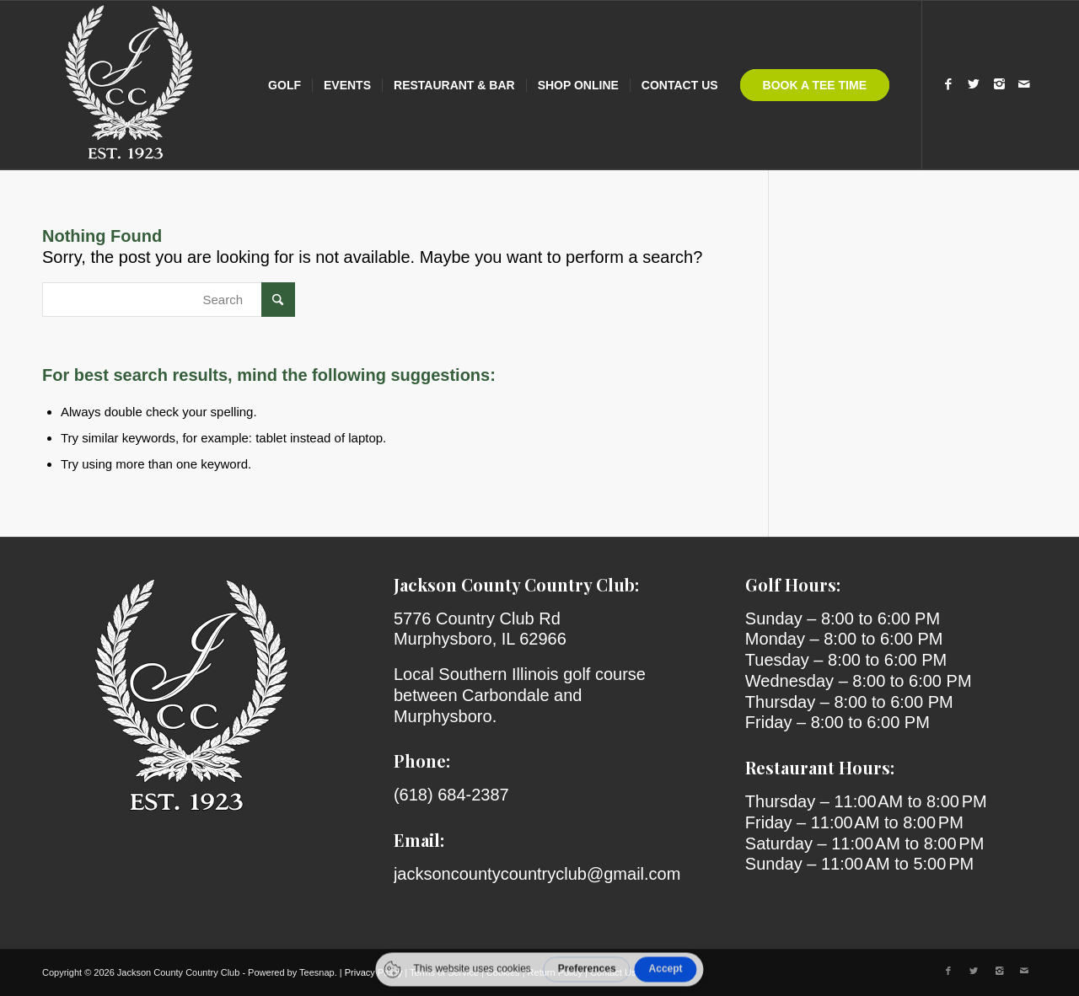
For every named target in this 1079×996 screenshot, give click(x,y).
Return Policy (555, 972)
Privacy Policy (373, 972)
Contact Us (613, 972)
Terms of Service (444, 972)
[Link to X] (973, 84)
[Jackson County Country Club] (126, 85)
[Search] (168, 299)
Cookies (503, 972)
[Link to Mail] (1024, 84)
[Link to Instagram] (999, 84)
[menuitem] (284, 85)
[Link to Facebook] (948, 84)
